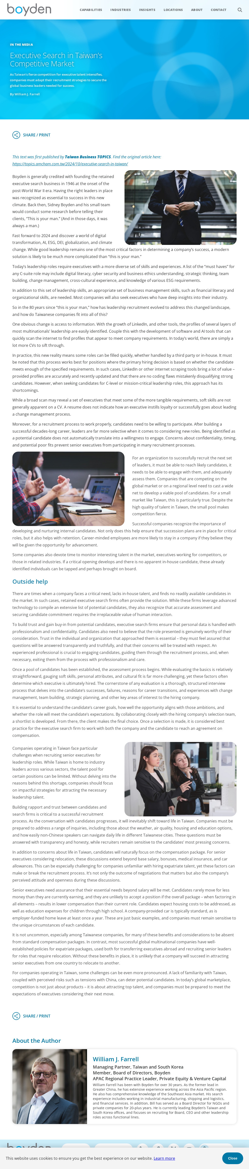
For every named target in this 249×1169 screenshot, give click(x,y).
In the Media (21, 44)
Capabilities (91, 10)
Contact (218, 10)
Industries (120, 10)
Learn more (164, 1158)
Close (232, 1158)
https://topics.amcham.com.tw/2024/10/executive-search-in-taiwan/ (70, 164)
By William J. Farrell (25, 94)
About (197, 10)
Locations (173, 10)
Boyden (29, 9)
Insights (147, 10)
